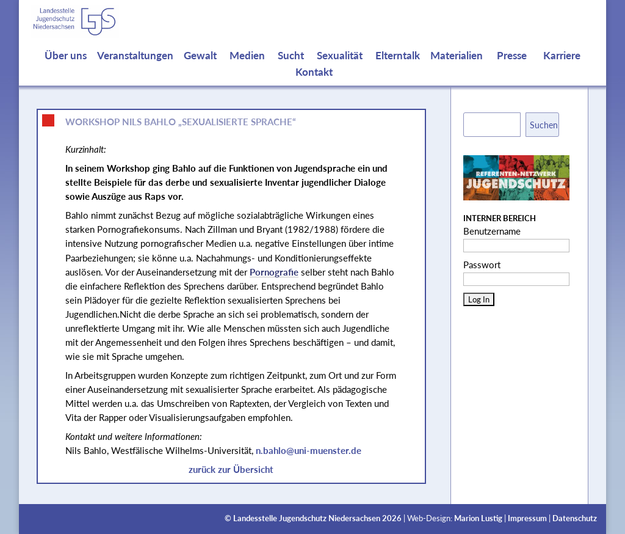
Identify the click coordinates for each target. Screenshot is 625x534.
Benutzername (492, 230)
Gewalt (200, 67)
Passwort (481, 264)
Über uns (66, 67)
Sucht (291, 67)
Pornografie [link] (274, 271)
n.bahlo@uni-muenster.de (308, 450)
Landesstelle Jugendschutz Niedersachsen (306, 518)
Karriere (561, 67)
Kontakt (314, 84)
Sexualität (340, 67)
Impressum (527, 518)
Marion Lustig (478, 518)
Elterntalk (397, 67)
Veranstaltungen (135, 67)
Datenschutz (574, 518)
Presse (512, 67)
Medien (247, 67)
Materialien (456, 67)
